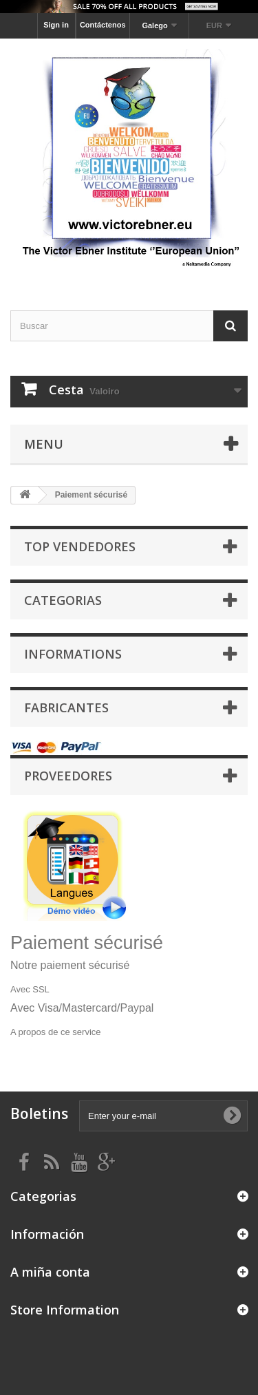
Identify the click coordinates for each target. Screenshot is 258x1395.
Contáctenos (103, 25)
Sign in (56, 25)
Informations (73, 654)
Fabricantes (66, 707)
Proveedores (68, 775)
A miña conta (50, 1272)
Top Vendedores (80, 546)
